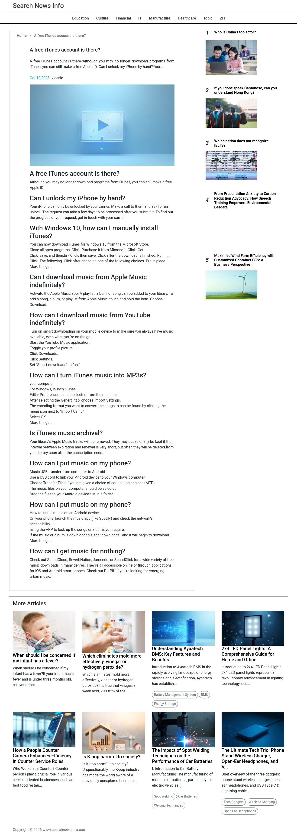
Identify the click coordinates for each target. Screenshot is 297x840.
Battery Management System (175, 695)
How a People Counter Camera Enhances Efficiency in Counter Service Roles (42, 755)
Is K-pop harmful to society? (111, 756)
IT (140, 18)
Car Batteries (187, 796)
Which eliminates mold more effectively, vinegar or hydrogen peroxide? (112, 661)
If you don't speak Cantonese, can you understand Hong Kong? (245, 90)
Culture (102, 18)
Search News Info (38, 6)
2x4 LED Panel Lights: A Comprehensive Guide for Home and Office (248, 654)
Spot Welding (163, 796)
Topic (208, 18)
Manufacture (159, 18)
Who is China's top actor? (235, 32)
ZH (222, 18)
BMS (204, 695)
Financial (123, 18)
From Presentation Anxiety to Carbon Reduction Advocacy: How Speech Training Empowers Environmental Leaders (245, 200)
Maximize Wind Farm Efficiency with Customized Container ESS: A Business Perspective (244, 260)
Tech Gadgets (234, 802)
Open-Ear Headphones (240, 811)
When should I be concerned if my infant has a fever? (44, 658)
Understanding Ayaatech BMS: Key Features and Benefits (177, 654)
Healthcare (187, 18)
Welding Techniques (168, 805)
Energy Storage (165, 704)
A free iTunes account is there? (60, 35)
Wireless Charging (262, 802)
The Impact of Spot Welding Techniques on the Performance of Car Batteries (182, 755)
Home (22, 35)
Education (80, 18)
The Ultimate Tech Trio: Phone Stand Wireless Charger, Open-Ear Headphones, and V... (253, 758)
